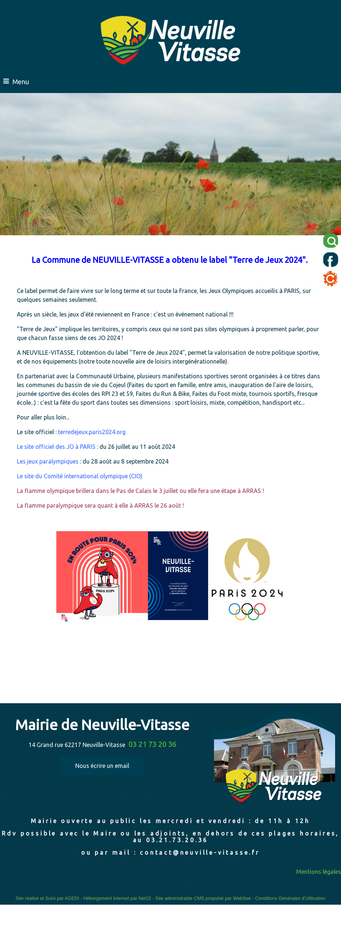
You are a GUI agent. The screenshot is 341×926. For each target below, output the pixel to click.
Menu (20, 81)
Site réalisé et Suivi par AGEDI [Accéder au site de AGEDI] (47, 898)
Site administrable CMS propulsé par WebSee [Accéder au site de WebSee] (203, 898)
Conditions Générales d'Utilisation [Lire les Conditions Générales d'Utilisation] (290, 898)
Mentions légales (318, 871)
